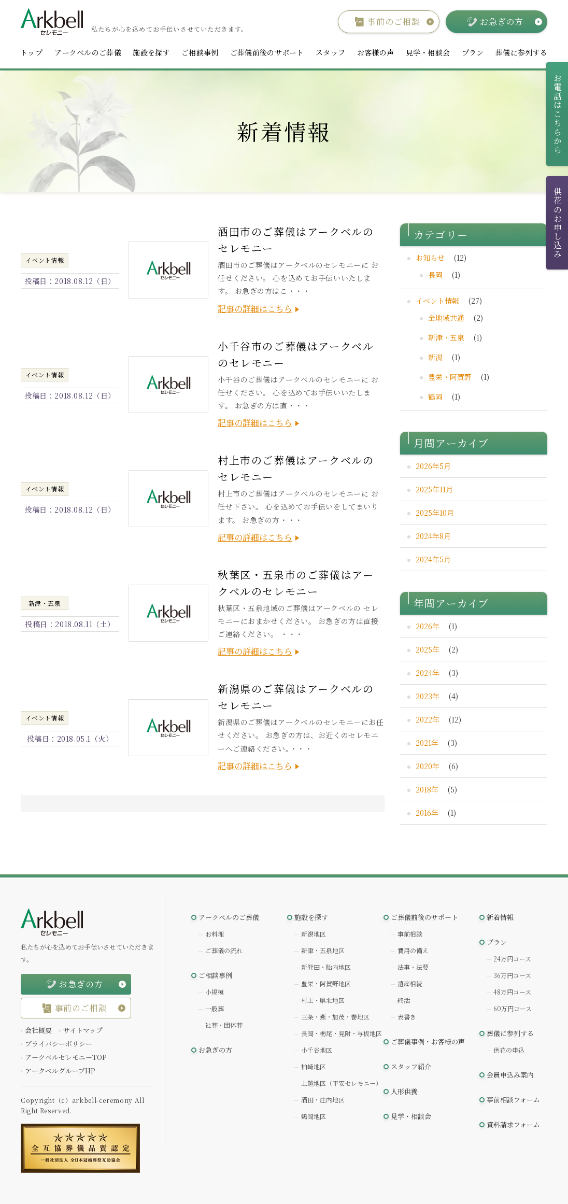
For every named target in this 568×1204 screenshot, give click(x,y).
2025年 (427, 649)
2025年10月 (435, 512)
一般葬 (214, 1008)
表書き (406, 1016)
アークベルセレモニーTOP (65, 1057)
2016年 (427, 813)
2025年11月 (434, 489)
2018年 (427, 789)
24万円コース (512, 958)
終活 (403, 1000)
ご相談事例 (199, 52)
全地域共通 (446, 318)
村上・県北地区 (323, 1000)
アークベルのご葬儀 (87, 52)
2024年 (427, 673)
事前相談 (409, 933)
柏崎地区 (313, 1066)
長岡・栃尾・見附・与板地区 (341, 1033)
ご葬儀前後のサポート (267, 52)
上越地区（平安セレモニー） (341, 1083)
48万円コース (512, 991)
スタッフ (330, 52)
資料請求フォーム (513, 1124)
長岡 (435, 275)
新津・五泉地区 (323, 950)
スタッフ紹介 (411, 1066)
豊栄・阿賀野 (450, 377)
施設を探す (151, 52)
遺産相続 (409, 983)
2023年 (427, 696)
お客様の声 (375, 52)
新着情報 (500, 917)
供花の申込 (508, 1049)
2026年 (427, 626)
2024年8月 (433, 536)
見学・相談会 (428, 52)
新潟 (435, 357)
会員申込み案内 (510, 1075)
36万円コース (512, 975)
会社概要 (38, 1030)
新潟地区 (313, 933)
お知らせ (430, 257)
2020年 (427, 766)
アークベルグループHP (60, 1070)
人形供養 (404, 1091)
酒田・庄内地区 (323, 1099)
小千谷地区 (316, 1049)
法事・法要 (413, 966)
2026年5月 (433, 466)
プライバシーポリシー (58, 1044)
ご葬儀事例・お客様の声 (428, 1041)
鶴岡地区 (313, 1116)
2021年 (427, 743)
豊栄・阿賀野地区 (326, 983)
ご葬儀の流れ (224, 950)
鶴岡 (435, 396)
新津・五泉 (446, 337)
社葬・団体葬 (224, 1025)
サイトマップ (83, 1030)
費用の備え (413, 950)
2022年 (427, 719)
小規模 (214, 991)
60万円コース (512, 1008)
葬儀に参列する (521, 52)
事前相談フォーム (513, 1099)
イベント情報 (437, 300)
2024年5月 (433, 559)
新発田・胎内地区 (326, 966)
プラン (473, 52)
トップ (31, 52)
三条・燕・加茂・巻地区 (335, 1016)
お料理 (214, 933)
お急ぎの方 (215, 1050)
